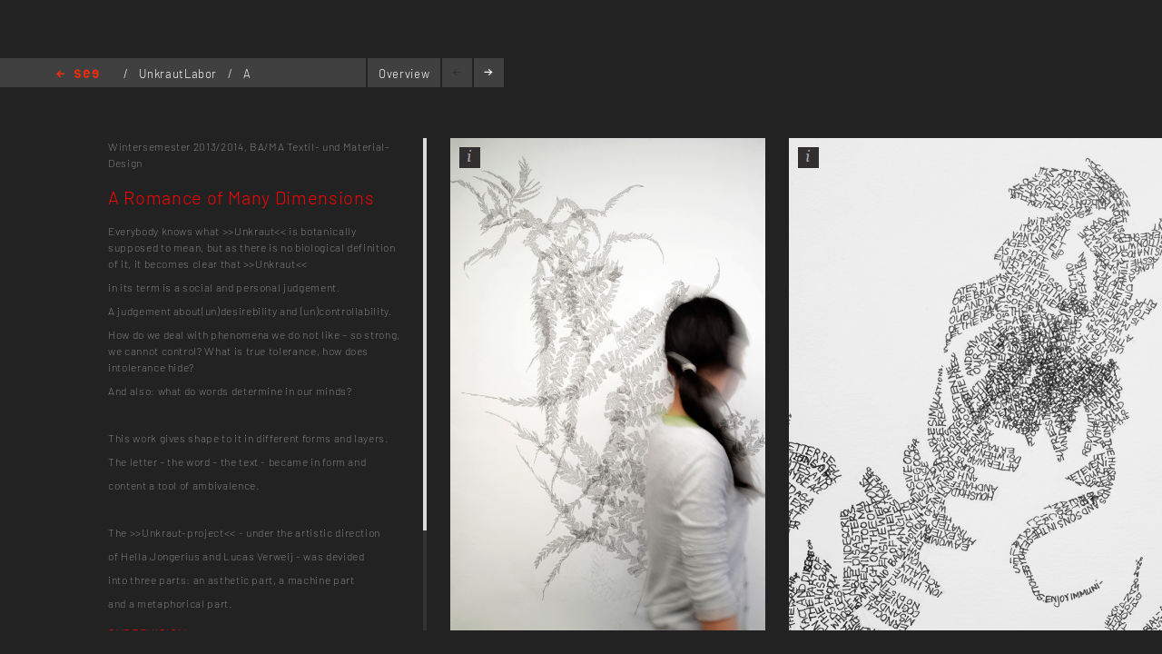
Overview (404, 73)
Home (77, 75)
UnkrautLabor (179, 73)
